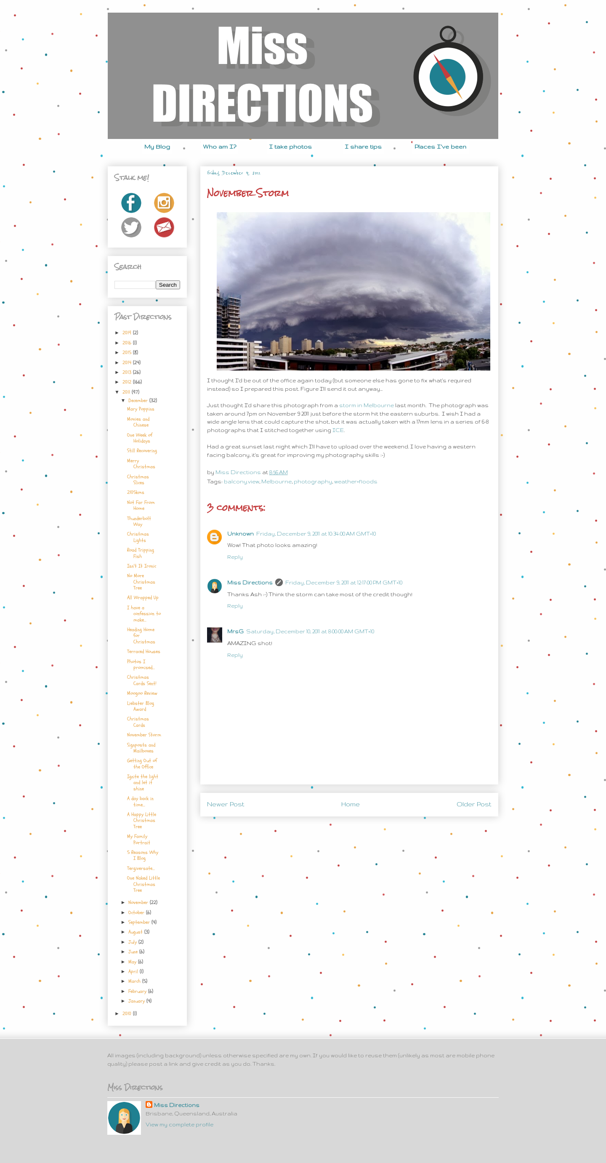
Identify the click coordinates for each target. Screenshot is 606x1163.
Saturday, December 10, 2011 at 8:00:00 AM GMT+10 (310, 631)
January (137, 1001)
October (137, 912)
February (138, 991)
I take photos (290, 146)
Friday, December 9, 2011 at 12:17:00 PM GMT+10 (343, 582)
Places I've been (440, 146)
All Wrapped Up (143, 597)
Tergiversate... (141, 868)
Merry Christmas (141, 463)
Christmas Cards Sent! (141, 680)
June (133, 951)
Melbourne (276, 481)
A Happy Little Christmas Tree (141, 820)
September (140, 922)
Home (350, 804)
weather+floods (355, 481)
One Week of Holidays (139, 438)
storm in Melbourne (366, 405)
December (138, 400)
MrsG (235, 631)
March (135, 981)
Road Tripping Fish (140, 553)
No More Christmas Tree (141, 581)
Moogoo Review (142, 693)
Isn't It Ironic (141, 566)
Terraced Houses (143, 651)
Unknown (240, 533)
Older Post (474, 804)
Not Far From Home (141, 505)
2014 (127, 362)
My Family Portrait (138, 839)
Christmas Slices (138, 479)
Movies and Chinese (138, 422)
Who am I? (219, 146)
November (139, 902)
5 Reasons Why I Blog (142, 855)
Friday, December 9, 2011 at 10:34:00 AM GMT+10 (316, 533)
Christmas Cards (138, 721)
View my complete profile (179, 1124)
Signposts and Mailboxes (141, 748)
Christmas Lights (138, 537)
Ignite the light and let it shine (142, 782)
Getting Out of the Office (142, 763)
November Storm (144, 734)
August (136, 931)
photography (313, 481)
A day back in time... (140, 801)
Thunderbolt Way (139, 521)
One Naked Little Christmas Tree (143, 884)
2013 (127, 372)
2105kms (135, 492)
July (133, 942)
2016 (127, 342)
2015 (127, 352)
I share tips (363, 146)
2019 (127, 332)
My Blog (157, 146)
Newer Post (226, 804)
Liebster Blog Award (140, 706)
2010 (127, 1013)
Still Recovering (142, 450)
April (134, 971)
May (133, 961)
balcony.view (241, 481)
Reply (235, 557)
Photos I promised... (141, 664)
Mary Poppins (140, 408)
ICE (338, 430)
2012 (127, 382)
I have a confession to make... (144, 613)
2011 (127, 392)
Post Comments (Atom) (369, 833)
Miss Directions (238, 472)
